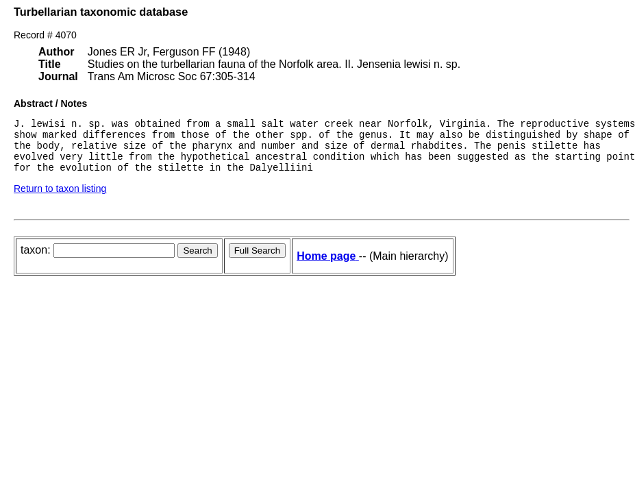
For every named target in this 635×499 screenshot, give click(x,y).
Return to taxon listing (60, 198)
